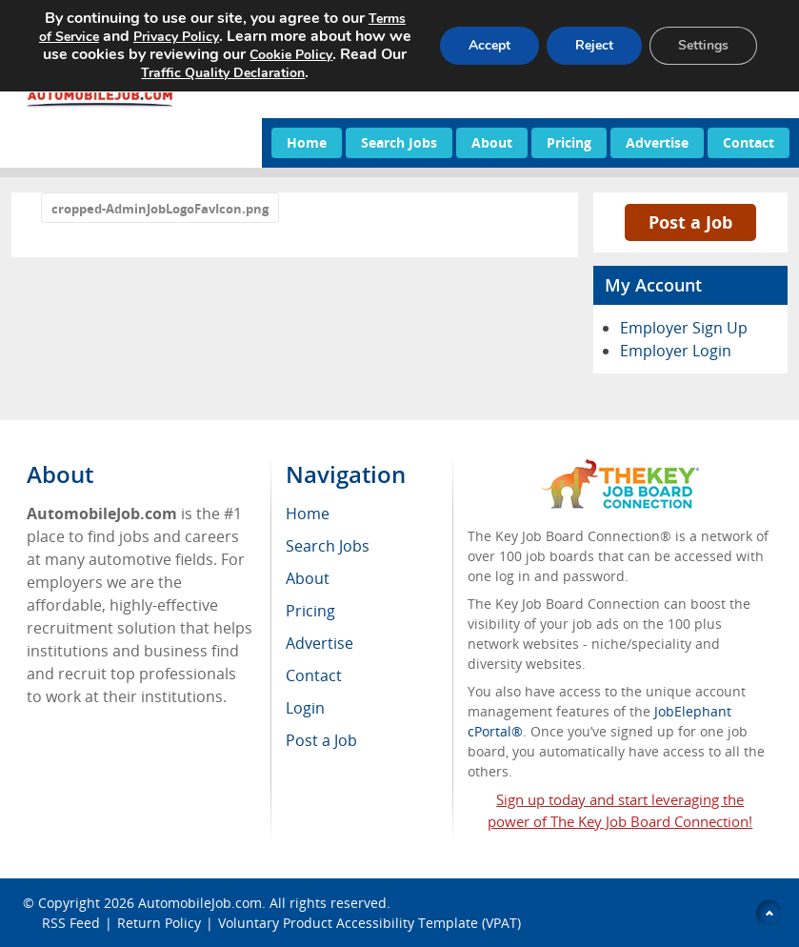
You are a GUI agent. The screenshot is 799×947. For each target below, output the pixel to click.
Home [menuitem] (308, 513)
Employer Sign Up (684, 327)
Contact (748, 142)
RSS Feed (71, 923)
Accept (489, 45)
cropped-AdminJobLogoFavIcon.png (160, 208)
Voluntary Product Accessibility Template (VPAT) (369, 923)
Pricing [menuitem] (310, 610)
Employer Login (675, 350)
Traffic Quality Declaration (223, 73)
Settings (703, 45)
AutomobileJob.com (200, 903)
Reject (594, 45)
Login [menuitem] (305, 707)
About (491, 142)
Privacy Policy (176, 37)
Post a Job (690, 222)
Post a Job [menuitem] (321, 740)
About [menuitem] (308, 578)
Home (307, 142)
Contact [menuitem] (314, 675)
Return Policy (159, 923)
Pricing (569, 142)
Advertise (657, 142)
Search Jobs (399, 142)
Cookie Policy (291, 55)
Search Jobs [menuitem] (328, 545)
